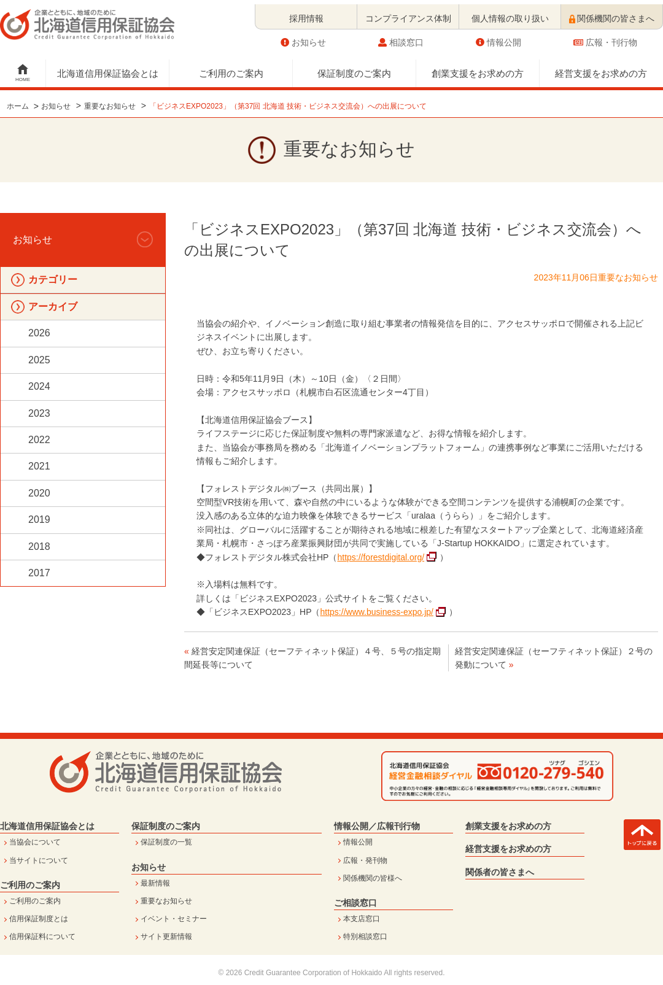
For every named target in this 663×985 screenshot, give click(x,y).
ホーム (18, 106)
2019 (39, 519)
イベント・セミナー (174, 918)
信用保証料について (42, 936)
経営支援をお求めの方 (601, 69)
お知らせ (303, 38)
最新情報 (155, 883)
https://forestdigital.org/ (380, 557)
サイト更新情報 (166, 936)
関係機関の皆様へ (372, 878)
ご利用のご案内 (231, 69)
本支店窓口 (361, 918)
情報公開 (498, 38)
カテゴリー (52, 279)
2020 (39, 493)
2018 (39, 546)
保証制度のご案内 (354, 69)
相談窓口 (401, 38)
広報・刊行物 (605, 38)
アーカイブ (52, 306)
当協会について (35, 842)
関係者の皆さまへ (499, 872)
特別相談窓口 (365, 936)
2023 (39, 413)
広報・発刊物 (365, 860)
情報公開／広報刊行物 (377, 826)
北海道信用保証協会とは (107, 69)
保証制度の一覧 (166, 842)
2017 (39, 573)
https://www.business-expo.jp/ (376, 612)
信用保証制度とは (38, 918)
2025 (39, 360)
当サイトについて (38, 860)
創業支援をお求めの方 (478, 69)
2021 (39, 466)
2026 (39, 333)
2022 (39, 440)
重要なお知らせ (110, 106)
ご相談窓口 (355, 903)
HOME (22, 75)
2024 (39, 386)
